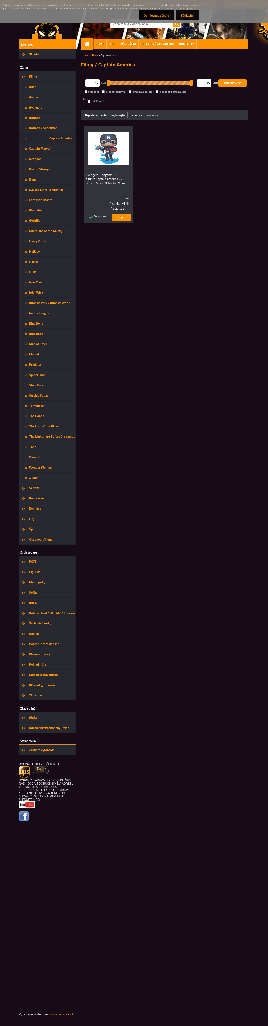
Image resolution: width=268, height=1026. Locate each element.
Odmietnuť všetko (156, 15)
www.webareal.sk (61, 1014)
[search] (176, 24)
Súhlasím (187, 15)
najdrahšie (136, 115)
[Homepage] (88, 44)
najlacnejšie (118, 115)
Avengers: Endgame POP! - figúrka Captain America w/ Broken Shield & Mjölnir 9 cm (105, 179)
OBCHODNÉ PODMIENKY (157, 44)
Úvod (86, 55)
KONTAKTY (186, 44)
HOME (100, 44)
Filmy (95, 55)
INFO (112, 44)
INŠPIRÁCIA (128, 44)
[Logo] (47, 29)
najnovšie (153, 115)
